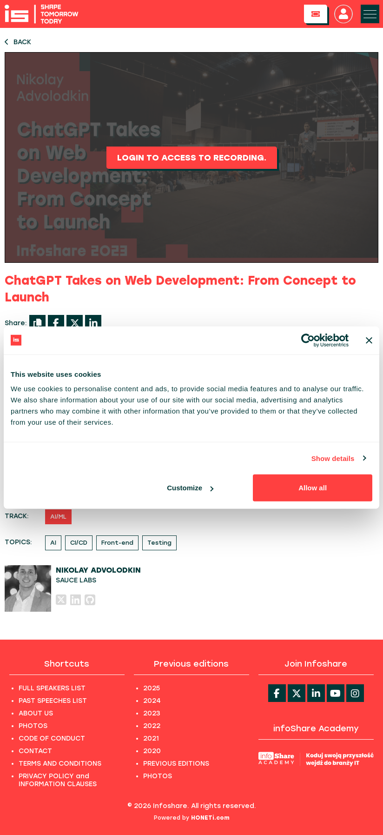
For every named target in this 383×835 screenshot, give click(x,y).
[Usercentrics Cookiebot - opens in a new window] (308, 340)
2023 (151, 713)
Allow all (312, 488)
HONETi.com (210, 818)
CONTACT (35, 751)
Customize (190, 488)
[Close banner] (369, 340)
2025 (151, 688)
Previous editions (191, 664)
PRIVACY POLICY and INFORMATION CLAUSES (58, 780)
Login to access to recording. (191, 158)
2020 (152, 751)
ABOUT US (36, 713)
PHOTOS (33, 726)
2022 (151, 726)
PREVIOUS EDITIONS (176, 764)
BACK (18, 42)
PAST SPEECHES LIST (53, 701)
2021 (151, 738)
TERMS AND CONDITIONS (60, 764)
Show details (333, 458)
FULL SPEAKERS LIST (52, 688)
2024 (152, 701)
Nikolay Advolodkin (98, 570)
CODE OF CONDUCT (52, 738)
